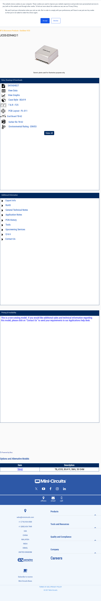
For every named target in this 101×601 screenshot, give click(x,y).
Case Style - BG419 (17, 99)
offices (43, 499)
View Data (12, 90)
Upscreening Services (15, 229)
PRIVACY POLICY (56, 587)
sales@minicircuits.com (25, 517)
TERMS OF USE (44, 587)
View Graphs (14, 95)
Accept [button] (45, 21)
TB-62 (20, 469)
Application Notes (14, 214)
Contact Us (10, 239)
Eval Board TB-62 (14, 116)
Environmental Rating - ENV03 (23, 126)
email (53, 499)
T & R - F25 (13, 104)
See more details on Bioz (93, 452)
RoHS (8, 205)
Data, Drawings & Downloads (11, 80)
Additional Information (9, 195)
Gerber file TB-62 (16, 122)
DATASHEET (13, 85)
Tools (8, 224)
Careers (56, 558)
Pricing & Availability (8, 312)
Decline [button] (55, 21)
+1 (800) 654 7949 (25, 526)
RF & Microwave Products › (10, 31)
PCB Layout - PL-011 (17, 110)
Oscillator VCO (25, 31)
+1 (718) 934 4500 (25, 522)
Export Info (11, 200)
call (61, 499)
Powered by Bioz (6, 452)
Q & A (8, 234)
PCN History (11, 220)
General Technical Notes (17, 210)
